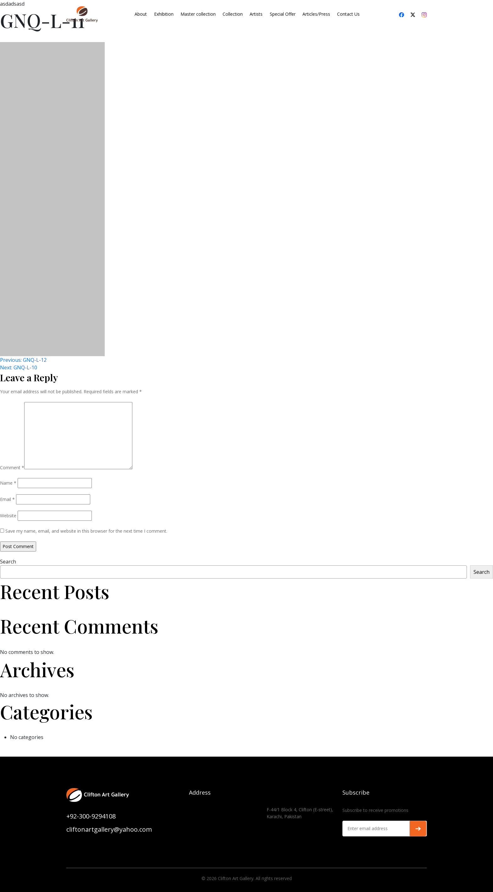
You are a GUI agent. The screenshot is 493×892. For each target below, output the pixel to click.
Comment (12, 467)
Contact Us (348, 14)
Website (8, 516)
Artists (256, 14)
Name (8, 483)
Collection (233, 14)
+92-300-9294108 (91, 816)
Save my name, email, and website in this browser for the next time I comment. (86, 531)
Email (7, 499)
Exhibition (164, 14)
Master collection (198, 14)
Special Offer (283, 14)
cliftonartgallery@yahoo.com (109, 829)
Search (8, 561)
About (141, 14)
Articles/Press (316, 14)
